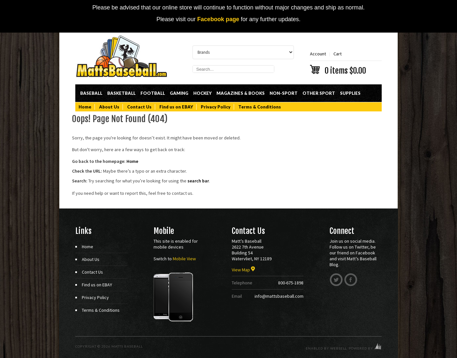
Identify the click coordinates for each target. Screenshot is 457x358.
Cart (346, 62)
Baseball (91, 93)
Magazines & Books (240, 93)
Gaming (179, 93)
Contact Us (139, 106)
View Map (243, 270)
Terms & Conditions (259, 106)
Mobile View (184, 259)
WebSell (338, 348)
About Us (109, 106)
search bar (198, 181)
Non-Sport (284, 93)
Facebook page (218, 19)
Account (318, 54)
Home (85, 106)
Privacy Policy (215, 106)
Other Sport (318, 93)
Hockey (202, 93)
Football (152, 93)
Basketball (121, 93)
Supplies (350, 93)
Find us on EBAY (176, 106)
